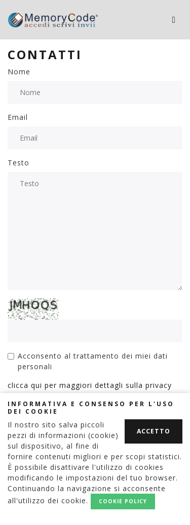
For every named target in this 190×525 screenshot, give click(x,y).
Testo (18, 162)
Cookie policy (123, 501)
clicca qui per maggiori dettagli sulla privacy (90, 385)
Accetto (153, 431)
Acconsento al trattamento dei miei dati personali (93, 361)
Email (18, 117)
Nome (19, 71)
